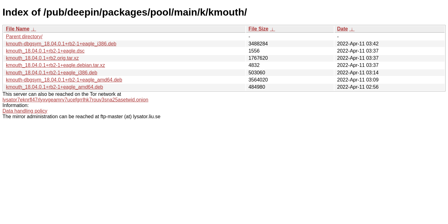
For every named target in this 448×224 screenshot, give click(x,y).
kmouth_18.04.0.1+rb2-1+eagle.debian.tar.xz (55, 65)
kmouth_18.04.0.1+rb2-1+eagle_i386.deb (51, 72)
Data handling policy (24, 111)
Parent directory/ (24, 36)
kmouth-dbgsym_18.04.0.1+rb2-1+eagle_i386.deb (61, 43)
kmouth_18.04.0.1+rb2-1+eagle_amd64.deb (54, 87)
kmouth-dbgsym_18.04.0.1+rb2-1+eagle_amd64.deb (64, 79)
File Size (258, 28)
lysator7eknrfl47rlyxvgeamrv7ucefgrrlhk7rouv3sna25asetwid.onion (75, 99)
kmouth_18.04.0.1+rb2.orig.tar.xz (42, 58)
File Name (18, 28)
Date (342, 28)
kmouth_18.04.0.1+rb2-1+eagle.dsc (45, 51)
